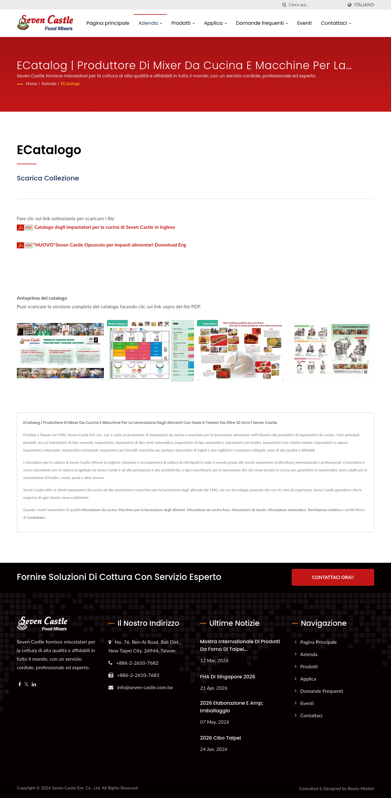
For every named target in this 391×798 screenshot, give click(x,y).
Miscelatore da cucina (99, 509)
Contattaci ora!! (333, 577)
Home (31, 83)
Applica (215, 23)
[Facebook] (19, 684)
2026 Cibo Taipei (220, 737)
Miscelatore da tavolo (249, 509)
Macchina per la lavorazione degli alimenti (151, 509)
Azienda (150, 23)
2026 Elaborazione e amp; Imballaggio (231, 706)
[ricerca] (284, 5)
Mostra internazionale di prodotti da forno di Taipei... (240, 645)
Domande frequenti (262, 23)
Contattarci (36, 517)
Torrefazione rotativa (324, 509)
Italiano (364, 4)
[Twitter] (26, 684)
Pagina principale (107, 23)
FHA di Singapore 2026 (227, 676)
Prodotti (183, 23)
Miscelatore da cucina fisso (208, 509)
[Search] (316, 5)
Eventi (304, 23)
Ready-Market (361, 788)
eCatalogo (70, 83)
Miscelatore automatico (287, 509)
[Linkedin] (34, 684)
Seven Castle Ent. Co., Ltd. (76, 787)
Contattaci (336, 23)
